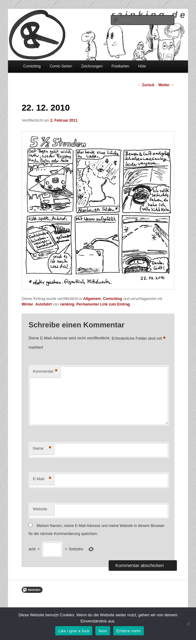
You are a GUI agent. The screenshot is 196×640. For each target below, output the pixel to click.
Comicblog (32, 66)
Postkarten (120, 66)
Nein (102, 631)
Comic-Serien (61, 66)
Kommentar (45, 371)
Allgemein (92, 299)
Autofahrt (43, 304)
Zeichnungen (91, 66)
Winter (27, 304)
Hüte (142, 66)
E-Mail (42, 479)
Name (42, 448)
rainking (67, 304)
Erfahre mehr (128, 631)
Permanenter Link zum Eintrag (103, 304)
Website (40, 509)
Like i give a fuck (74, 631)
